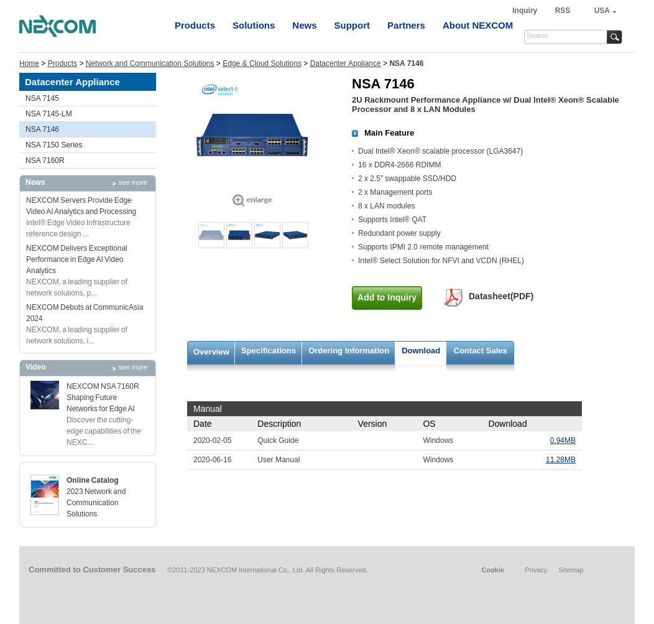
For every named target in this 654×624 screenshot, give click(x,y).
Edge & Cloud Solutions (262, 63)
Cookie (492, 570)
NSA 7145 (42, 98)
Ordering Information (348, 350)
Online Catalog (93, 480)
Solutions (254, 25)
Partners (406, 25)
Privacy (536, 570)
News (304, 25)
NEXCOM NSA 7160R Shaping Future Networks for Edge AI (103, 397)
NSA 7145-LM (48, 113)
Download (421, 350)
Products (195, 25)
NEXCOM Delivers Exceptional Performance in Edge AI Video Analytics (76, 259)
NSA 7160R (45, 160)
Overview (211, 351)
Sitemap (570, 570)
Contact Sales (480, 350)
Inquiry (525, 10)
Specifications (268, 350)
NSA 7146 (42, 129)
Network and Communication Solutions (150, 63)
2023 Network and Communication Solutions (96, 502)
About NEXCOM (478, 25)
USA (602, 10)
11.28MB (561, 459)
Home (29, 63)
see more (133, 182)
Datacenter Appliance (345, 63)
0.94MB (563, 440)
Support (352, 25)
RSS (563, 10)
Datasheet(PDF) (501, 296)
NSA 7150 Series (53, 145)
